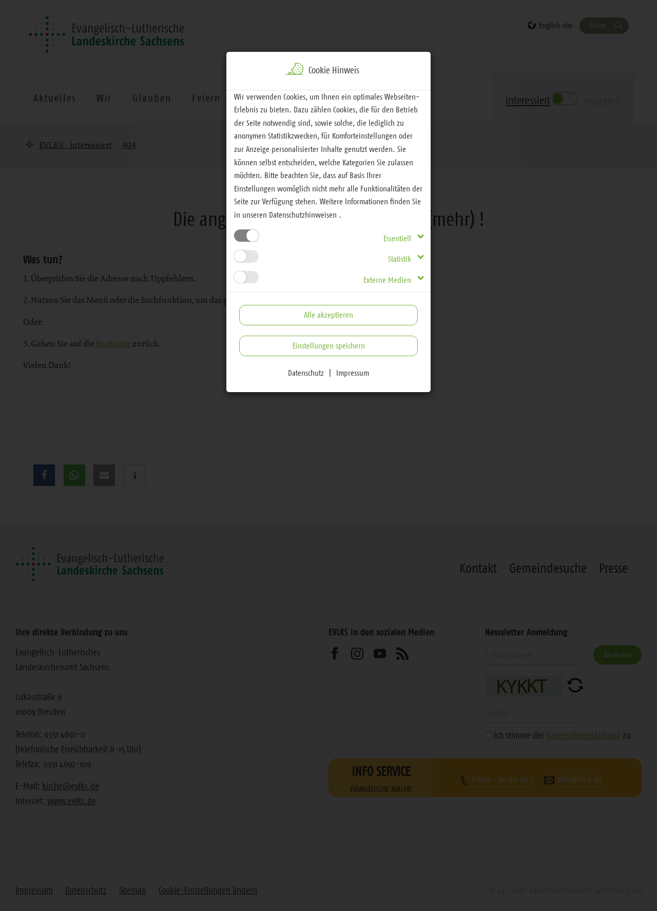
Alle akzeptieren (328, 314)
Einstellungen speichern (329, 345)
